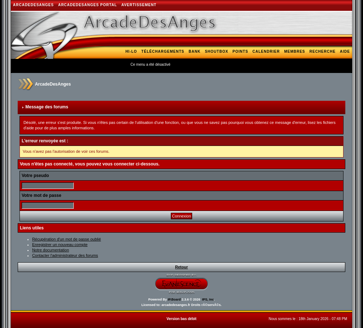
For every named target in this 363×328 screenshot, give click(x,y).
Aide (345, 51)
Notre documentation (50, 250)
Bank (194, 51)
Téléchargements (162, 51)
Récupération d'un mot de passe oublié (66, 239)
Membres (294, 51)
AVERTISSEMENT (138, 5)
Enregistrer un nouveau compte (59, 244)
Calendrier (266, 51)
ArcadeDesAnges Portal (87, 5)
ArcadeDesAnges (33, 5)
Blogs (321, 62)
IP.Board (174, 299)
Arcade (341, 62)
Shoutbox (216, 51)
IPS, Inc (208, 299)
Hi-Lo (131, 51)
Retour (181, 267)
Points (240, 51)
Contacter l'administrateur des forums (65, 255)
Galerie (299, 62)
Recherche (323, 51)
